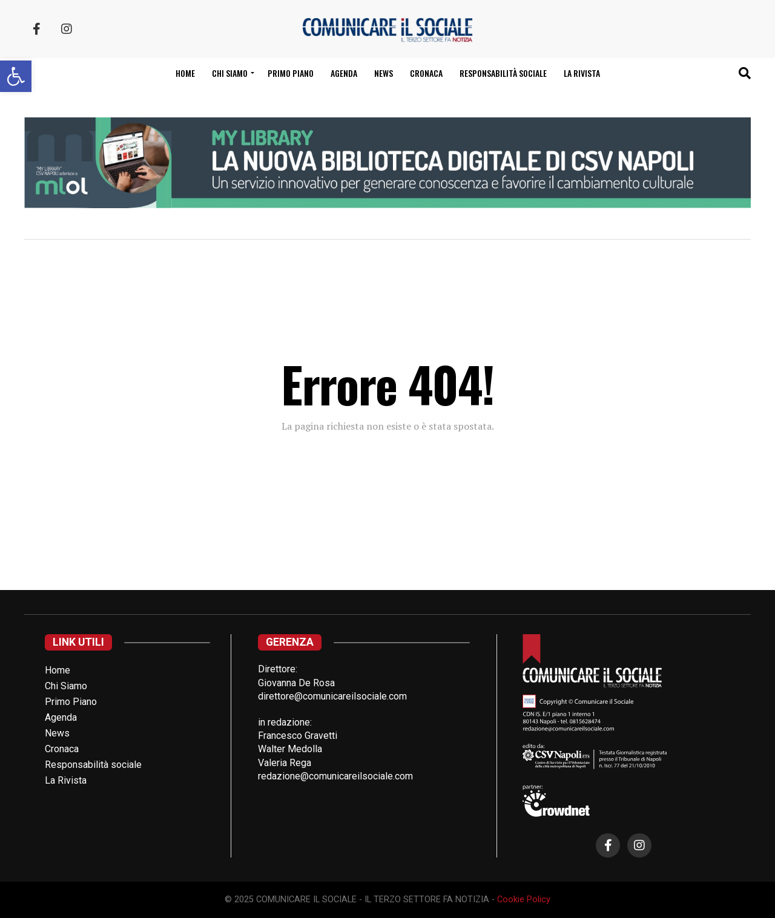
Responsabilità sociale (503, 73)
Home (185, 73)
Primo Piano (291, 73)
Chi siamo (230, 73)
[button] (15, 76)
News (383, 73)
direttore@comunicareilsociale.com (332, 696)
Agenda (344, 73)
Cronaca (426, 73)
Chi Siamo (66, 686)
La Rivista (582, 73)
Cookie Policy (523, 899)
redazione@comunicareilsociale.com (335, 776)
